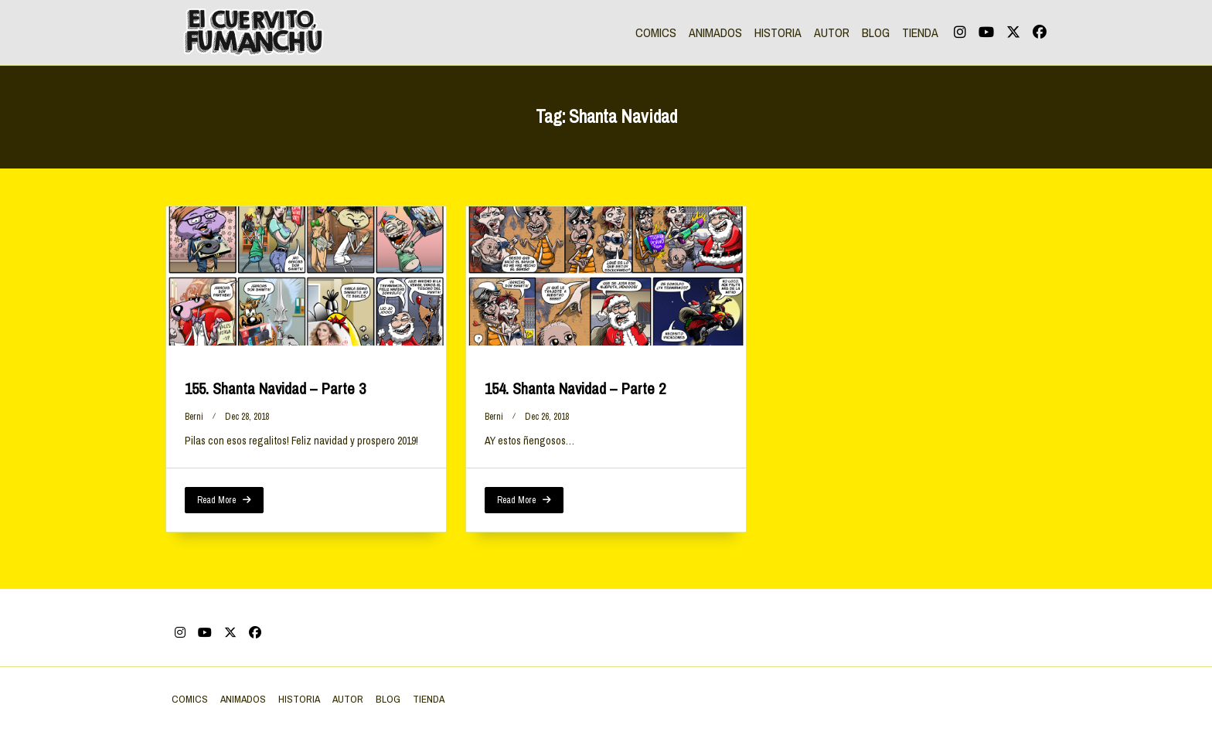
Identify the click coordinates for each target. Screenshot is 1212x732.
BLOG (876, 32)
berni (194, 416)
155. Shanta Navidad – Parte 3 (275, 388)
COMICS (655, 32)
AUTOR (831, 32)
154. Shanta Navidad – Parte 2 (575, 388)
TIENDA (920, 32)
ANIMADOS (715, 32)
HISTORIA (778, 32)
